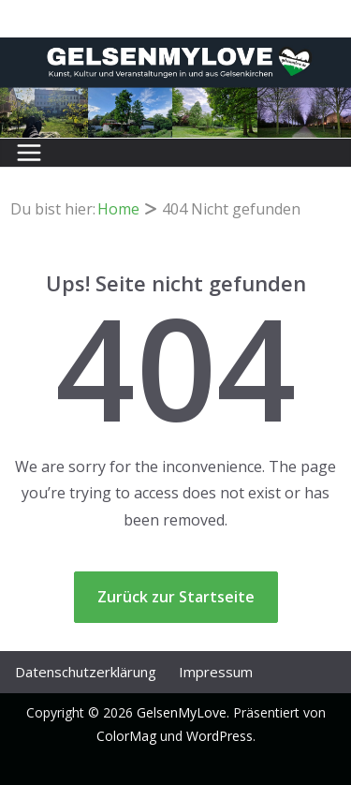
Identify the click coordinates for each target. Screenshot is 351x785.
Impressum (216, 671)
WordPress (219, 736)
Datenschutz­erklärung (85, 671)
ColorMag (126, 736)
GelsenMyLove (182, 712)
